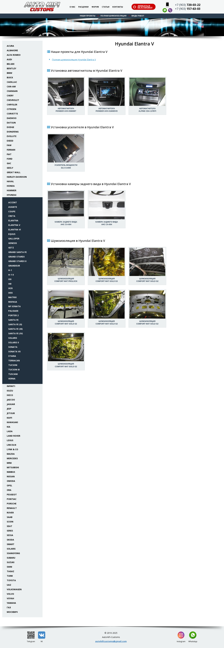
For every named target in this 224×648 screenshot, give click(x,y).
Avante (12, 207)
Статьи (105, 7)
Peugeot (12, 494)
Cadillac (12, 82)
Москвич (12, 612)
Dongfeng (13, 131)
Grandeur (14, 265)
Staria (12, 356)
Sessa (10, 535)
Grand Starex (16, 256)
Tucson (12, 365)
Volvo (10, 593)
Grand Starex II (17, 261)
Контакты (117, 7)
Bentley (11, 68)
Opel (9, 485)
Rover (10, 512)
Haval (10, 181)
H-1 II (11, 274)
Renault (12, 508)
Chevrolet (13, 100)
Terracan (14, 360)
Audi (9, 59)
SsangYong (13, 553)
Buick (10, 77)
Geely (10, 167)
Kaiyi (9, 417)
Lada (10, 431)
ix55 (10, 292)
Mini (9, 462)
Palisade (13, 310)
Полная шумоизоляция (113, 15)
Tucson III (14, 369)
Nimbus (11, 471)
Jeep (9, 408)
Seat (9, 526)
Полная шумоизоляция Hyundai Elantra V (74, 59)
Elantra (13, 220)
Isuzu (10, 390)
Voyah (10, 598)
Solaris (12, 337)
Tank (10, 575)
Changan (12, 91)
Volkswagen (14, 589)
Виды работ (138, 15)
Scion (10, 521)
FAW (9, 145)
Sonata (12, 347)
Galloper (13, 238)
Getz (11, 247)
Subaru (11, 557)
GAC (9, 163)
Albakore (12, 50)
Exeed (10, 140)
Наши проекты (87, 15)
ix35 (10, 288)
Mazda (11, 453)
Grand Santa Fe (17, 252)
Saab (9, 517)
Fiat (9, 154)
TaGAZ (10, 571)
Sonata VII (14, 351)
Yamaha (11, 602)
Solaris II (13, 342)
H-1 (10, 270)
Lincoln (11, 444)
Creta (11, 216)
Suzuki (10, 562)
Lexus (10, 440)
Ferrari (11, 149)
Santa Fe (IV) (15, 333)
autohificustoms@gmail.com (111, 641)
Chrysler (12, 104)
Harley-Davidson (17, 176)
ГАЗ (9, 607)
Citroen (11, 109)
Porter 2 (13, 315)
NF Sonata (14, 306)
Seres (10, 530)
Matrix (12, 297)
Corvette (12, 113)
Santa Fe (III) (15, 328)
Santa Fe (13, 319)
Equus (11, 234)
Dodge (10, 127)
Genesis (12, 243)
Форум (95, 7)
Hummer (11, 190)
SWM (9, 566)
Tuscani (13, 374)
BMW (9, 73)
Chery (10, 95)
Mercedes (12, 458)
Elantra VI (14, 229)
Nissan (11, 476)
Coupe (11, 211)
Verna (11, 378)
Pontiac (11, 499)
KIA (8, 426)
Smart (10, 544)
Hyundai (11, 194)
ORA (9, 490)
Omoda (11, 481)
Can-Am (11, 86)
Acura (10, 45)
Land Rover (13, 435)
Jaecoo (11, 399)
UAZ (9, 584)
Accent (12, 202)
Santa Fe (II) (15, 324)
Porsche (11, 503)
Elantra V (14, 225)
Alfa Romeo (14, 54)
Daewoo (11, 118)
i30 (9, 279)
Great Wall (14, 172)
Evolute (11, 136)
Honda (11, 185)
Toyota (11, 580)
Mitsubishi (13, 467)
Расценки (83, 7)
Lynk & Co (12, 449)
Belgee (10, 63)
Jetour (11, 413)
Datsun (11, 122)
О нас (72, 7)
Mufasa (12, 301)
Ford (9, 158)
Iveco (10, 395)
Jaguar (11, 404)
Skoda (10, 539)
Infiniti (11, 386)
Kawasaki (12, 422)
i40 (9, 283)
